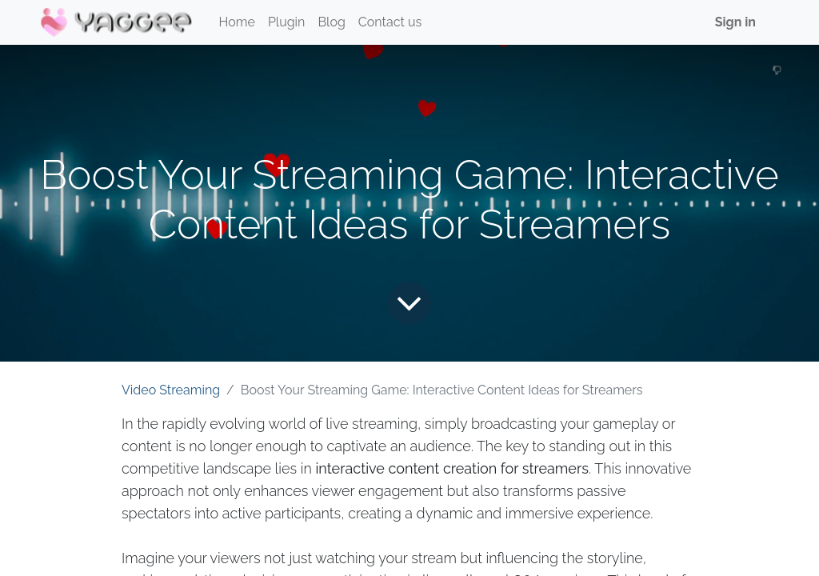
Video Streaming (171, 390)
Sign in (735, 22)
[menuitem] (237, 22)
